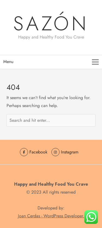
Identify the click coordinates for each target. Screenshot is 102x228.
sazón (51, 23)
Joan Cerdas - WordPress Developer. (51, 216)
